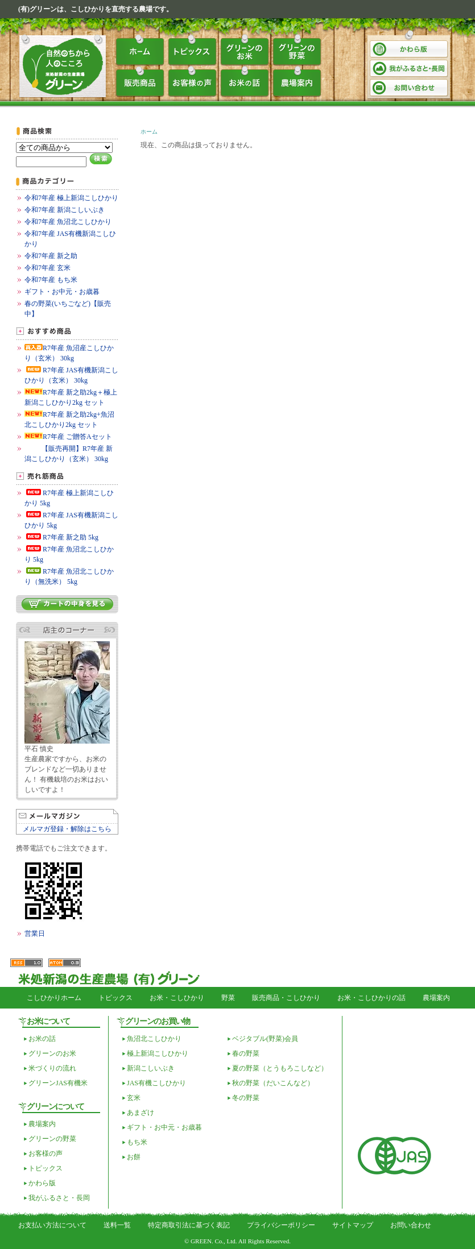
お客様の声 (192, 82)
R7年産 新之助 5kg (61, 537)
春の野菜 (245, 1053)
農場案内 (296, 82)
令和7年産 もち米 (50, 280)
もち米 (137, 1142)
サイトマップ (352, 1225)
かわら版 (409, 49)
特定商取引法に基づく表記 (189, 1225)
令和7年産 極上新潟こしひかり (71, 198)
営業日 (34, 933)
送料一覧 (117, 1225)
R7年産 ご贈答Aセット (68, 437)
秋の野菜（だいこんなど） (273, 1083)
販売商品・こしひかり (286, 998)
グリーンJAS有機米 (58, 1083)
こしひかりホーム (54, 998)
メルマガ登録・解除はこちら (67, 829)
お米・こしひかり (177, 998)
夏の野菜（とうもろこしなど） (280, 1068)
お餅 (134, 1157)
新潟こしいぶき (151, 1068)
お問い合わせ (409, 88)
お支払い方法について (52, 1225)
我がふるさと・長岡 (409, 68)
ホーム (139, 50)
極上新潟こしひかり (157, 1053)
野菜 (228, 998)
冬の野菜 (245, 1098)
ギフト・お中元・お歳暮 (62, 292)
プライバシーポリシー (281, 1225)
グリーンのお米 (244, 50)
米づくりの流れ (52, 1068)
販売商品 (139, 82)
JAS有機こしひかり (156, 1083)
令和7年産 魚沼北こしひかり (67, 222)
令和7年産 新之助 (50, 256)
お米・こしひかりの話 (371, 998)
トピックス (192, 50)
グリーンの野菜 (296, 50)
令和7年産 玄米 (47, 268)
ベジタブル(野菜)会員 (265, 1039)
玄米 (134, 1098)
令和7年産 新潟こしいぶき (64, 210)
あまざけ (140, 1113)
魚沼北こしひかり (154, 1039)
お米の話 (244, 82)
